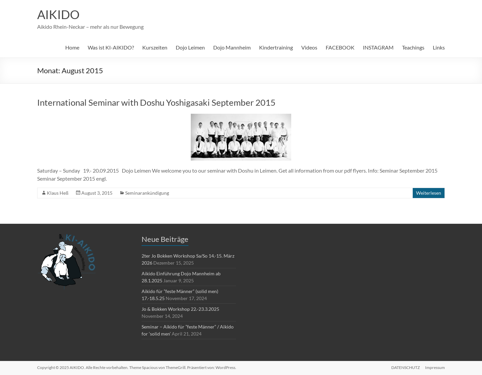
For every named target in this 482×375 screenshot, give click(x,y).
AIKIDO (58, 14)
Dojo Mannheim (232, 47)
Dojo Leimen (190, 47)
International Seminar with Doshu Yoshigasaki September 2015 (156, 102)
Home (72, 47)
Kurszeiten (154, 47)
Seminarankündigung (147, 193)
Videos (309, 47)
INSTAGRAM (378, 47)
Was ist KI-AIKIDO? (111, 47)
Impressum (435, 367)
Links (439, 47)
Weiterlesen (428, 193)
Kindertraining (276, 47)
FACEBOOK (340, 47)
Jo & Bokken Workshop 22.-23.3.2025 (180, 309)
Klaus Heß (58, 193)
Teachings (413, 47)
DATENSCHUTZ (405, 367)
